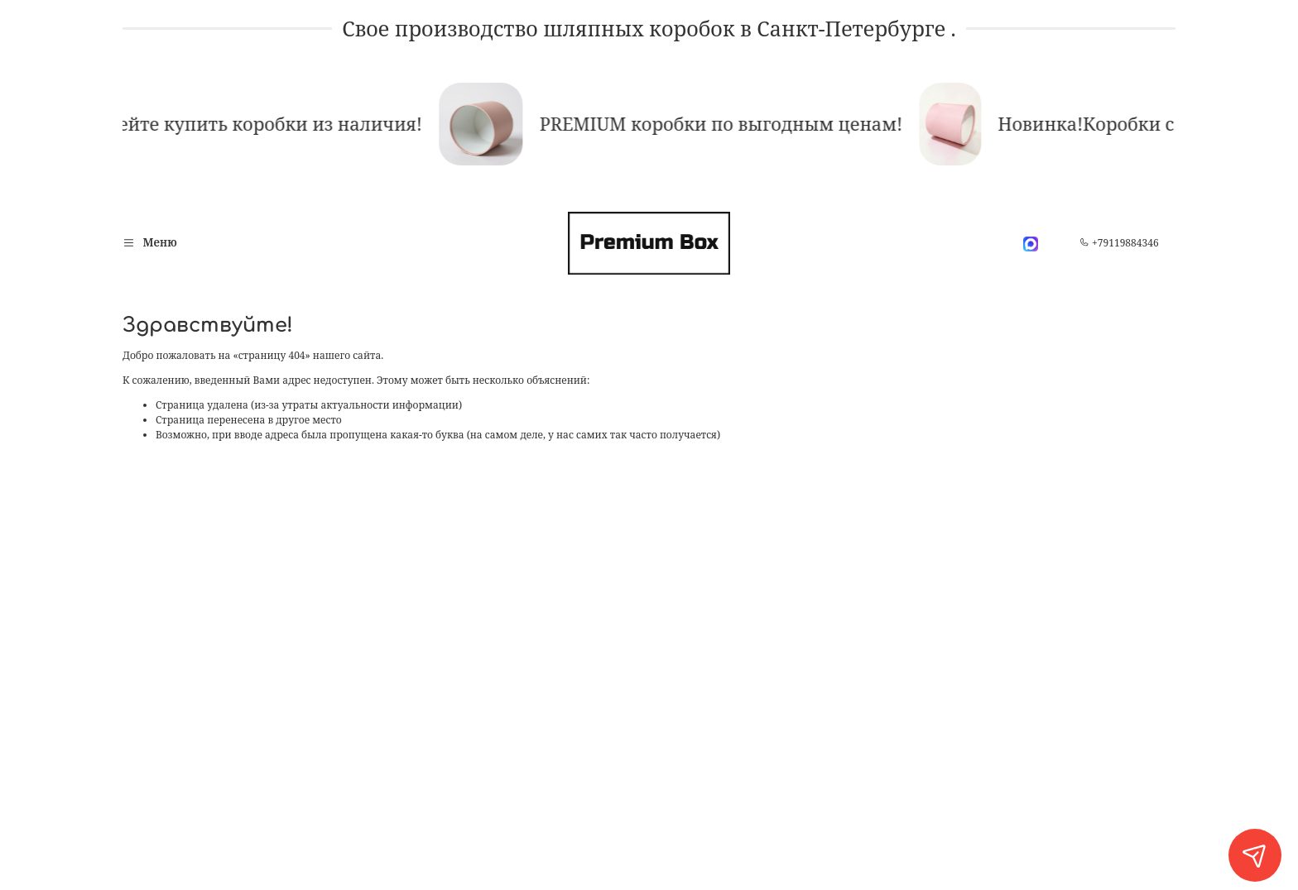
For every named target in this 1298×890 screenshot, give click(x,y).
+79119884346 (1119, 243)
